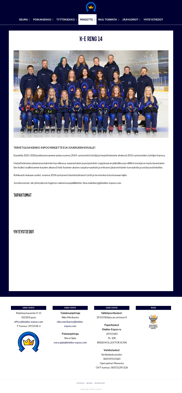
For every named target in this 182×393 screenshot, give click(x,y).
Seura (89, 383)
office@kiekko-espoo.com (28, 321)
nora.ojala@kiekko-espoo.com (70, 342)
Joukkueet (99, 383)
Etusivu (81, 383)
